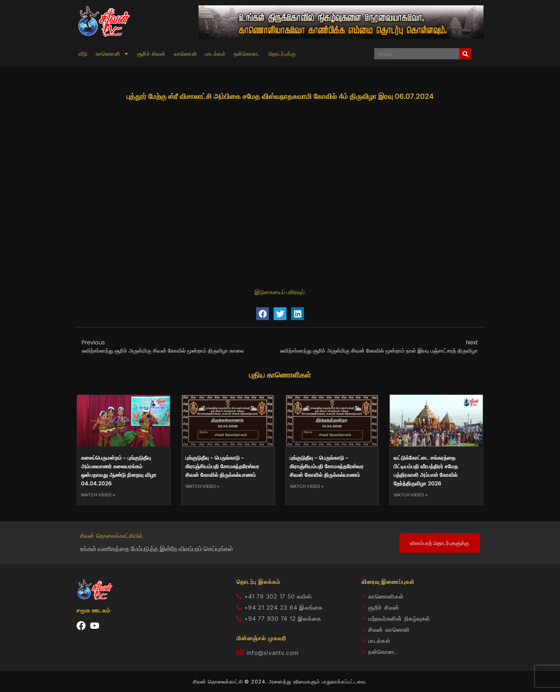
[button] (262, 313)
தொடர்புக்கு (282, 54)
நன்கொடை (247, 54)
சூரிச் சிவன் (151, 54)
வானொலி (185, 54)
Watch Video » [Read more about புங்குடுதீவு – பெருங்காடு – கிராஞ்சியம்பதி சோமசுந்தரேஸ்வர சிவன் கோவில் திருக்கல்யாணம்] (202, 486)
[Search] (465, 53)
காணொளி (112, 54)
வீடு (83, 54)
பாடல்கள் (215, 54)
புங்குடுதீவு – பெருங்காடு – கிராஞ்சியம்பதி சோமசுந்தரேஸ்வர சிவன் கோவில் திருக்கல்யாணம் (222, 466)
